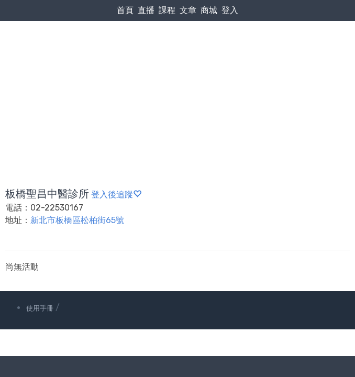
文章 (188, 10)
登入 (229, 10)
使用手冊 (39, 308)
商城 (209, 10)
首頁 (125, 10)
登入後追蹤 (116, 194)
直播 (146, 10)
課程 (167, 10)
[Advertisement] (177, 79)
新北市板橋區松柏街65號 (77, 220)
